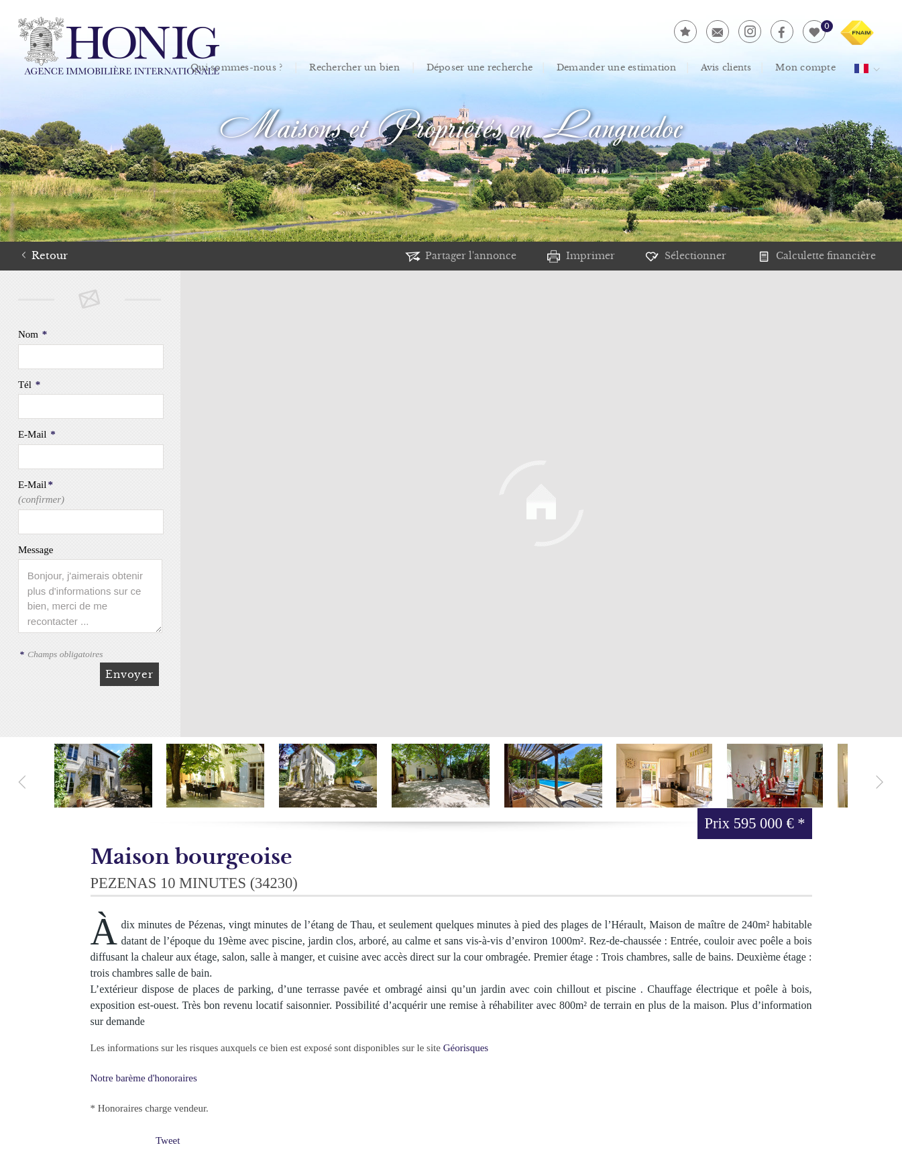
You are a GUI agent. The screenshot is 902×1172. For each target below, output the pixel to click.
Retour (50, 255)
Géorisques (466, 1047)
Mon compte (811, 67)
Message (36, 549)
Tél (29, 384)
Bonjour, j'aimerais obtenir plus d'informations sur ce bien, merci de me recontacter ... (90, 596)
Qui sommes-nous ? (227, 67)
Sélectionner (687, 255)
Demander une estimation (620, 67)
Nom (32, 334)
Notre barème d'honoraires (145, 1078)
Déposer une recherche (477, 67)
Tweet (168, 1140)
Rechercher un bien (347, 67)
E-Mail (37, 434)
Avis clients (731, 67)
